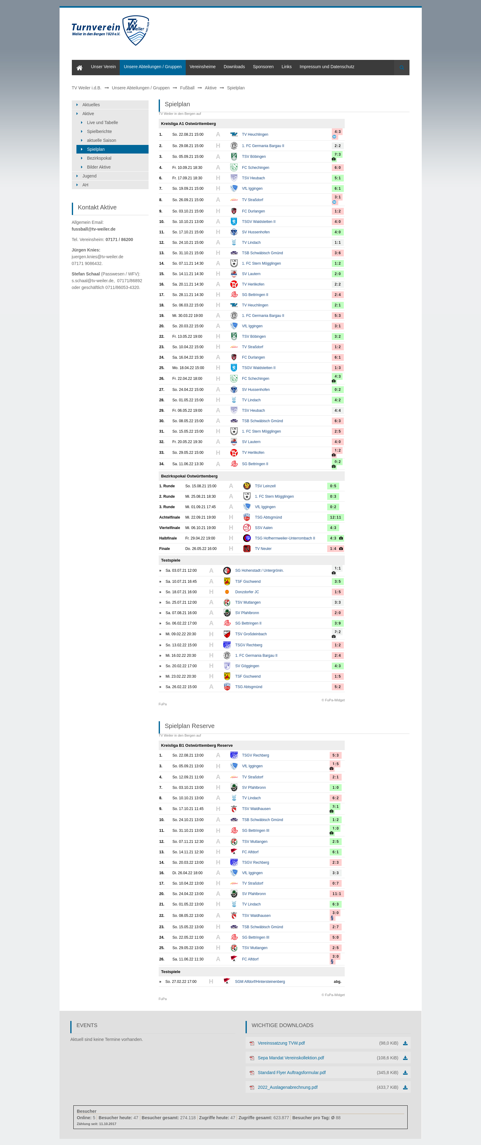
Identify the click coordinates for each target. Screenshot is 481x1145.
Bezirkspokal (99, 158)
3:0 (335, 913)
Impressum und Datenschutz (327, 66)
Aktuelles (91, 104)
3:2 (338, 336)
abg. (338, 981)
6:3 (338, 421)
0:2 (338, 390)
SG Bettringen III (256, 830)
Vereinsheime (203, 66)
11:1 (336, 894)
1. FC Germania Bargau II (263, 146)
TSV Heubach (253, 178)
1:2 (338, 211)
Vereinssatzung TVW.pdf (328, 1043)
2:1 (338, 305)
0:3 (333, 496)
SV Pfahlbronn (247, 613)
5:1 (338, 178)
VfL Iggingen (252, 188)
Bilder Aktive (99, 167)
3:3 (338, 602)
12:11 (335, 517)
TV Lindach (251, 242)
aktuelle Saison (101, 140)
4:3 (338, 132)
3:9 (338, 623)
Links (287, 66)
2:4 (338, 295)
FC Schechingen (256, 168)
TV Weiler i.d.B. (87, 87)
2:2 (338, 146)
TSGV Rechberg (248, 645)
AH (85, 184)
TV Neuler (263, 549)
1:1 (338, 242)
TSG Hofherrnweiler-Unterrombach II (285, 538)
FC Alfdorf (250, 852)
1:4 (333, 549)
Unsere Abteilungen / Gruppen (152, 66)
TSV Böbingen (254, 156)
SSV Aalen (264, 528)
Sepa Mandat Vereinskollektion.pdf (328, 1057)
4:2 (338, 400)
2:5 (338, 431)
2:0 (338, 274)
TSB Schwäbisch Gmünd (262, 253)
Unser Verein (103, 66)
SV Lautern (251, 274)
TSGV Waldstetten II (259, 222)
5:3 (338, 316)
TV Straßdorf (252, 200)
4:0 (338, 222)
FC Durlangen (253, 211)
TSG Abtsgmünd (268, 517)
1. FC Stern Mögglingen (261, 263)
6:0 (338, 168)
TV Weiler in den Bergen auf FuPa (180, 409)
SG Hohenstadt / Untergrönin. (259, 570)
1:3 (338, 368)
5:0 (335, 937)
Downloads (234, 66)
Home (77, 62)
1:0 (335, 787)
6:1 (338, 188)
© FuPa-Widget (333, 700)
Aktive (211, 87)
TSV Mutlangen (248, 602)
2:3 (338, 154)
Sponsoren (263, 66)
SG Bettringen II (255, 295)
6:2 (335, 798)
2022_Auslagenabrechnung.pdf (328, 1087)
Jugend (90, 175)
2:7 (335, 927)
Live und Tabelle (102, 122)
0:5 (333, 486)
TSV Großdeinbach (251, 634)
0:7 (335, 883)
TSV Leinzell (265, 486)
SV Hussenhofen (256, 232)
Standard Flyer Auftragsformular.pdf (328, 1072)
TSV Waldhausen (256, 809)
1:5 (338, 592)
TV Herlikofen (253, 284)
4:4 (338, 410)
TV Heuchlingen (255, 134)
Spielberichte (99, 131)
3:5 (338, 581)
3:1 (338, 197)
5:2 (338, 687)
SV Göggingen (247, 666)
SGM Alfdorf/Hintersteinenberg (260, 981)
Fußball (187, 87)
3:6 (338, 253)
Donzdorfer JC (247, 592)
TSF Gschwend (248, 581)
